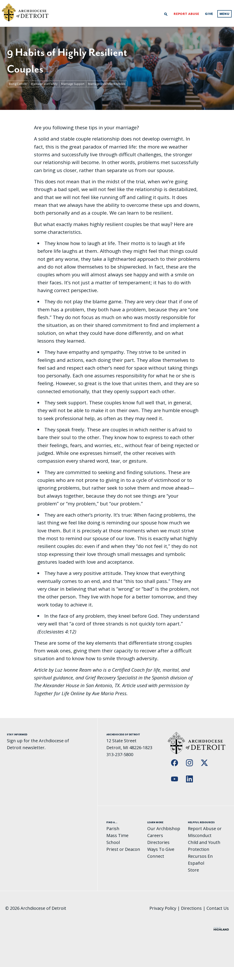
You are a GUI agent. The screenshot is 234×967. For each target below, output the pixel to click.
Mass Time (117, 835)
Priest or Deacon (123, 849)
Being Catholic (18, 84)
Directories (158, 842)
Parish (112, 828)
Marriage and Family (44, 84)
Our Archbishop (163, 828)
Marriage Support (72, 84)
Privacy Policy (162, 908)
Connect (155, 856)
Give (209, 14)
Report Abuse (186, 14)
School (113, 842)
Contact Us (218, 908)
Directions (191, 908)
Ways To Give (160, 849)
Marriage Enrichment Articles (106, 84)
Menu (224, 14)
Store (193, 870)
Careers (155, 835)
